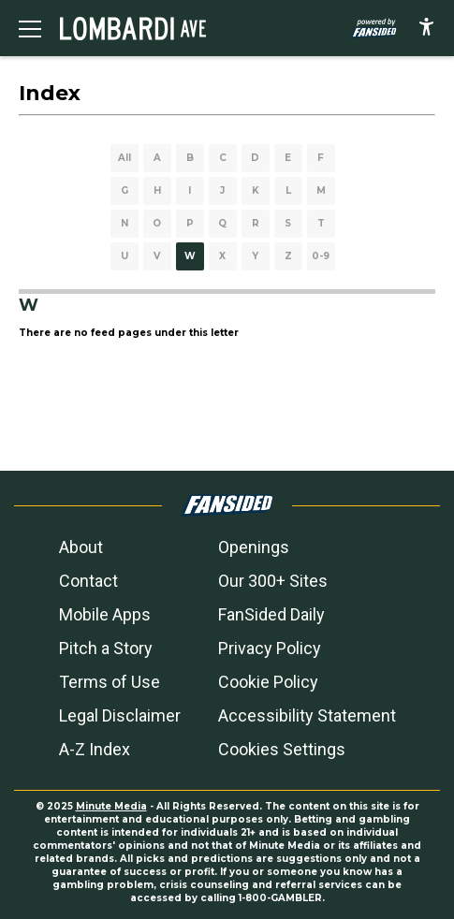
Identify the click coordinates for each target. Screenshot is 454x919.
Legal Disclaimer (120, 715)
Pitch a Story (106, 648)
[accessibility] (426, 28)
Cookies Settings (281, 749)
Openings (253, 547)
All (124, 158)
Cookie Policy (268, 682)
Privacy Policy (269, 648)
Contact (88, 581)
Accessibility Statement (307, 715)
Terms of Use (109, 682)
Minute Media (111, 806)
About (81, 547)
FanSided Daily (271, 614)
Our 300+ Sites (273, 581)
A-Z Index (94, 749)
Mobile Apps (105, 614)
